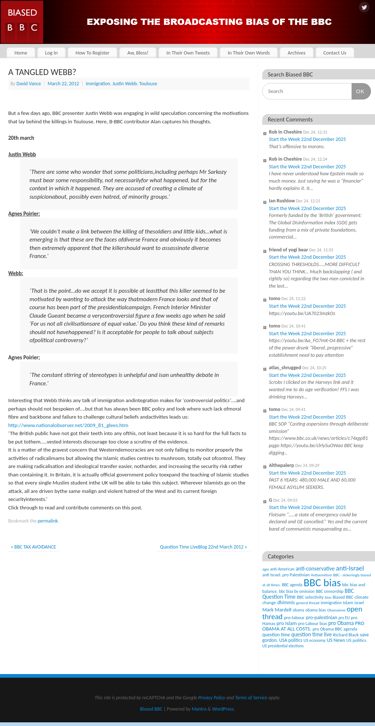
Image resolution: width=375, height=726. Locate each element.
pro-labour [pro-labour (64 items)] (294, 618)
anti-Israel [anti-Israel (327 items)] (350, 568)
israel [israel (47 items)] (359, 602)
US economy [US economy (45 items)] (315, 640)
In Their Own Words (249, 52)
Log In (51, 52)
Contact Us (334, 52)
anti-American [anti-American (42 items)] (282, 569)
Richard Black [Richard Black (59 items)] (346, 634)
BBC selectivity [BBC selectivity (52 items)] (310, 597)
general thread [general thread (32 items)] (307, 602)
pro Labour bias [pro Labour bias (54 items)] (312, 623)
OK (358, 91)
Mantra (199, 709)
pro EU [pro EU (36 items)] (344, 617)
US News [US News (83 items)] (336, 640)
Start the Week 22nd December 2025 (307, 139)
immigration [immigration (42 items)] (331, 602)
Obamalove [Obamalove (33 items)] (336, 610)
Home (20, 52)
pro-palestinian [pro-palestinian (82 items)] (321, 617)
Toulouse (148, 84)
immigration (98, 84)
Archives (296, 52)
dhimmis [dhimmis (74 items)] (286, 602)
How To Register (92, 52)
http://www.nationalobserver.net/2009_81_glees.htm (68, 425)
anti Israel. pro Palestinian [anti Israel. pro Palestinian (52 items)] (285, 574)
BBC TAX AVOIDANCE (33, 547)
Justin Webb (124, 84)
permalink (48, 521)
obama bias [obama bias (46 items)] (315, 610)
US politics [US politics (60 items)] (356, 640)
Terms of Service (251, 698)
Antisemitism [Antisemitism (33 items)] (321, 575)
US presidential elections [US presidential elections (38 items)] (283, 645)
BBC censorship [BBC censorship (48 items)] (330, 591)
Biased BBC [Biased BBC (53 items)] (343, 597)
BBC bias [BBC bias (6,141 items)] (322, 582)
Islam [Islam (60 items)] (348, 602)
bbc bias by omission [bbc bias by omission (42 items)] (297, 591)
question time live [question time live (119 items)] (311, 634)
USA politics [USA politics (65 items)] (290, 640)
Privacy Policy (211, 698)
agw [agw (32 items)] (265, 569)
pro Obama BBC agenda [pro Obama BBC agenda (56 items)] (334, 629)
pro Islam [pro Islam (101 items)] (286, 623)
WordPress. (223, 709)
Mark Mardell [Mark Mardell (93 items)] (277, 609)
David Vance (28, 84)
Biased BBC (151, 709)
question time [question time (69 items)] (276, 635)
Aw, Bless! (138, 52)
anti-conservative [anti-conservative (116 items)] (315, 568)
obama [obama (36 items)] (298, 610)
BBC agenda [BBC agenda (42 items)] (292, 584)
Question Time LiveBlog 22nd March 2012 (203, 547)
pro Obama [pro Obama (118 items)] (341, 623)
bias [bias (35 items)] (328, 597)
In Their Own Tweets (187, 52)
